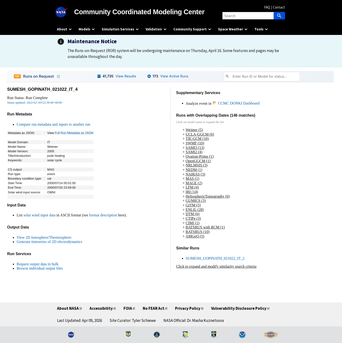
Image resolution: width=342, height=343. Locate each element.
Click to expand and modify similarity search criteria (216, 266)
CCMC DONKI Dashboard (236, 103)
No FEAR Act (153, 308)
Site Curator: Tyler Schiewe (132, 320)
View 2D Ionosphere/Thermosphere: (44, 237)
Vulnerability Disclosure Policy (238, 308)
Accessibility (101, 308)
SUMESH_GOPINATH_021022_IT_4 (42, 89)
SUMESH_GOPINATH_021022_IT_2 (215, 258)
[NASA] (65, 12)
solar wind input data (40, 215)
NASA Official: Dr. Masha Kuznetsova (193, 320)
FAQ (267, 7)
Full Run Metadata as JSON (74, 133)
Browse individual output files (40, 268)
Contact (279, 7)
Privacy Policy (187, 308)
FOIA (128, 308)
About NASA (68, 308)
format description (103, 215)
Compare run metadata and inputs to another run (53, 124)
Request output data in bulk (37, 264)
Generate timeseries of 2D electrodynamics (49, 242)
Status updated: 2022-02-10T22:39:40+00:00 (34, 102)
